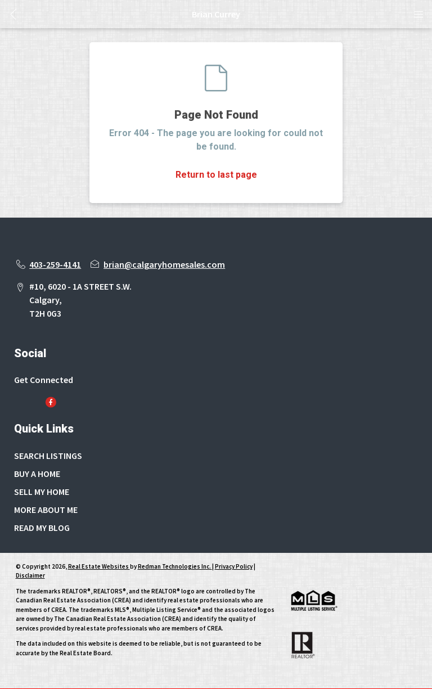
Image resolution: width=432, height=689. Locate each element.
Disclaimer (30, 575)
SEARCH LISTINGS (48, 455)
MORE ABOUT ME (46, 509)
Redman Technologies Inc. (175, 566)
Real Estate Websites (99, 566)
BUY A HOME (37, 473)
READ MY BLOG (42, 527)
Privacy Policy (234, 566)
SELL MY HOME (41, 491)
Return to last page (216, 174)
